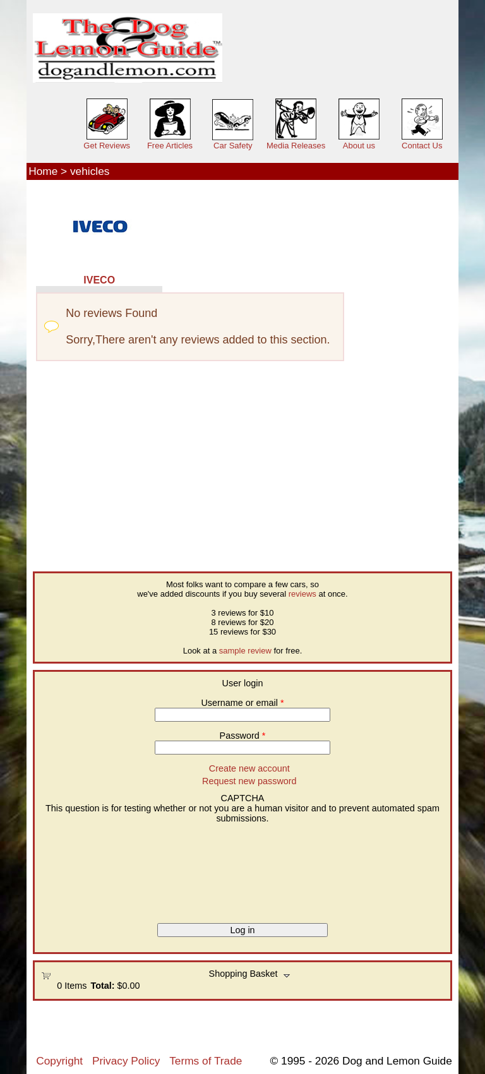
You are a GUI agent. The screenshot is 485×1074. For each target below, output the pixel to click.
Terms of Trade (205, 1060)
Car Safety (232, 145)
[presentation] (93, 868)
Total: (102, 986)
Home (42, 171)
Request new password (249, 781)
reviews (302, 594)
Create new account (249, 768)
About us (359, 145)
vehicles (89, 171)
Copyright (59, 1060)
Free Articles (170, 145)
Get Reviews (106, 145)
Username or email (242, 703)
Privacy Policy (126, 1060)
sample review (245, 650)
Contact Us (422, 145)
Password (243, 736)
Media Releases (295, 145)
